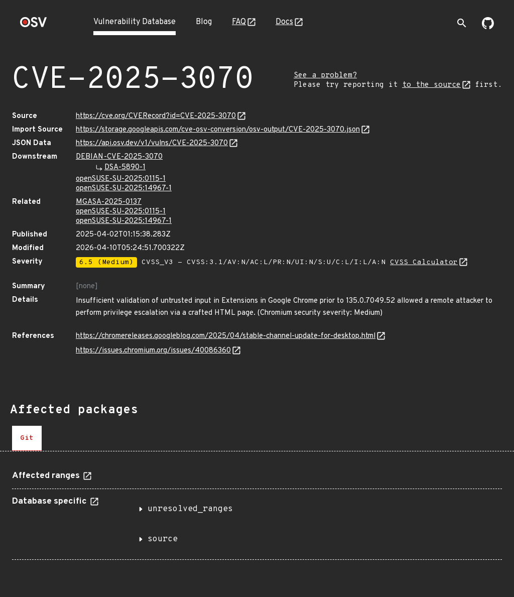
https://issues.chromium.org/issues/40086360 (153, 350)
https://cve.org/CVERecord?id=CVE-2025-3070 (156, 116)
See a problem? (325, 75)
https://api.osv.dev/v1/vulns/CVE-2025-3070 (152, 143)
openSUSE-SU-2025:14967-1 (124, 188)
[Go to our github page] (488, 27)
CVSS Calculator (424, 262)
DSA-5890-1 (125, 167)
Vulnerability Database (134, 22)
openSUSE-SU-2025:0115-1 (121, 179)
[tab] (27, 438)
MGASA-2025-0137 (109, 202)
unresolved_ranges (190, 509)
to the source (431, 85)
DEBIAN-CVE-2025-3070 (119, 157)
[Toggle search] (462, 23)
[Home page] (33, 25)
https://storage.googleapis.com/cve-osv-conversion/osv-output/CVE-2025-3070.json (218, 130)
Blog (204, 22)
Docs (284, 22)
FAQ (239, 22)
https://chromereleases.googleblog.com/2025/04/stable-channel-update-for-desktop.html (225, 336)
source (163, 539)
